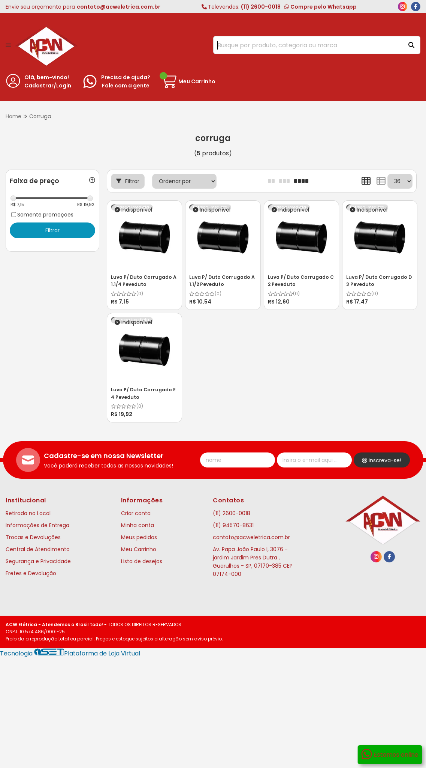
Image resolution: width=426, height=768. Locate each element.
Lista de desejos (141, 561)
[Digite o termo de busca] (307, 45)
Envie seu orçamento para (83, 7)
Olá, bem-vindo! (46, 77)
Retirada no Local (28, 513)
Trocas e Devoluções (33, 537)
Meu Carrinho (138, 549)
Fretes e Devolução (31, 573)
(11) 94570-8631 (233, 525)
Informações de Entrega (37, 525)
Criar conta (136, 513)
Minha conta (137, 525)
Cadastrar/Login (47, 85)
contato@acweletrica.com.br (251, 537)
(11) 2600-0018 (241, 7)
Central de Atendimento (38, 549)
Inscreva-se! (381, 460)
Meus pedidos (139, 537)
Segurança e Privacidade (38, 561)
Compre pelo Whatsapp (320, 7)
